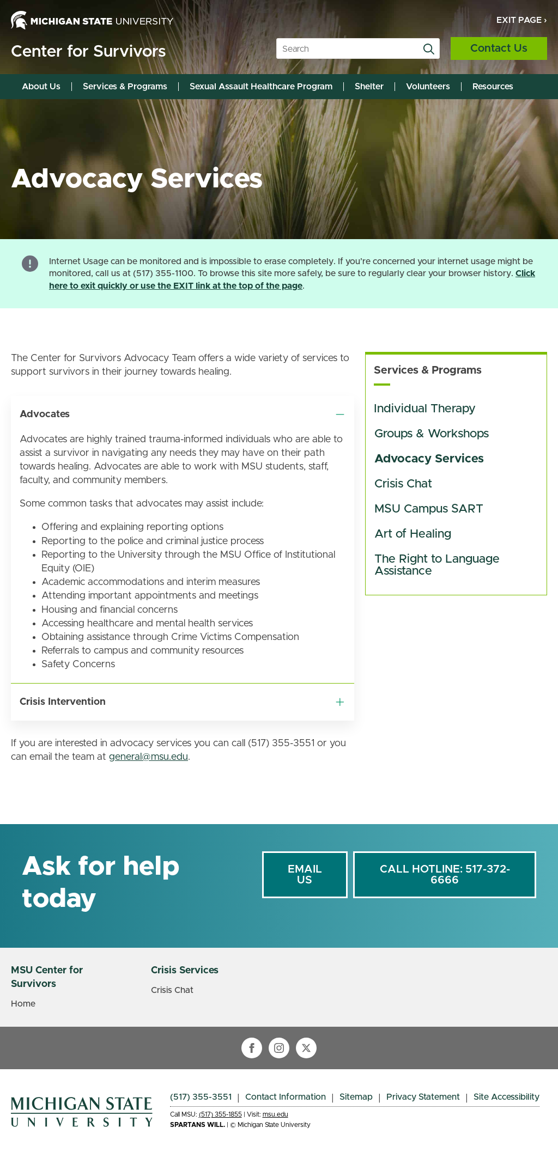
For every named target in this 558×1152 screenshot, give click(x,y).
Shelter (369, 86)
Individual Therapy (425, 409)
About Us (41, 86)
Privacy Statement (423, 1097)
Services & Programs (125, 86)
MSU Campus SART (428, 509)
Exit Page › (521, 20)
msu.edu (275, 1114)
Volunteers (428, 86)
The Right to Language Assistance (438, 565)
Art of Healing (412, 534)
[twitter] (306, 1048)
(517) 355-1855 (220, 1114)
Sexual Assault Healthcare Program (261, 86)
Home (23, 1003)
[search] (428, 49)
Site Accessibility (506, 1097)
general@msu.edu (148, 757)
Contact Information (285, 1097)
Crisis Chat (403, 484)
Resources (492, 86)
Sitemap (356, 1097)
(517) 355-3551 (201, 1097)
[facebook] (251, 1048)
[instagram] (279, 1048)
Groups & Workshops (431, 434)
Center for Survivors (88, 52)
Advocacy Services (429, 459)
